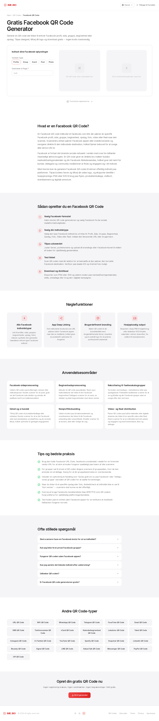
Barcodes (123, 713)
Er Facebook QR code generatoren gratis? (79, 582)
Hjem (9, 15)
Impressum (151, 713)
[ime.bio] (10, 5)
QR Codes (17, 15)
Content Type (17, 58)
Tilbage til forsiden (145, 5)
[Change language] (127, 5)
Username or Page (20, 69)
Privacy (141, 713)
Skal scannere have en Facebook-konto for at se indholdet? (79, 539)
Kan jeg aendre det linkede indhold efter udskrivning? (79, 565)
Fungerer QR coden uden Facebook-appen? (79, 556)
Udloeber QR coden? (79, 573)
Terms (132, 713)
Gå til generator (79, 695)
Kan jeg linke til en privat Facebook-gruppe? (79, 547)
